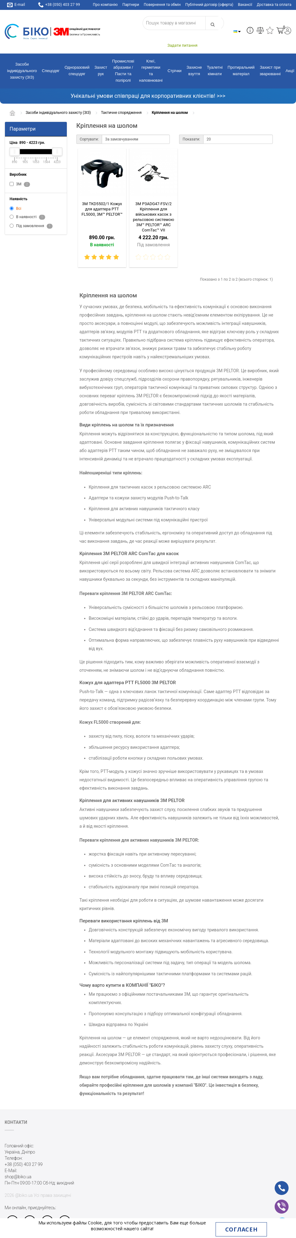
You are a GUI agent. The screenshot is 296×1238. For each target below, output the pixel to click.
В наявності (27, 217)
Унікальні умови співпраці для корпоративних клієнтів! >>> (148, 96)
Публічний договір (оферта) (209, 4)
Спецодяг (50, 70)
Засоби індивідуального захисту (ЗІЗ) (22, 71)
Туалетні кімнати (215, 70)
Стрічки (175, 70)
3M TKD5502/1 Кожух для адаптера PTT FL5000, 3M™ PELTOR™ (102, 209)
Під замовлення (31, 226)
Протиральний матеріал (241, 70)
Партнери (130, 4)
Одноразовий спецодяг (77, 70)
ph (277, 1184)
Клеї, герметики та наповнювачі (151, 71)
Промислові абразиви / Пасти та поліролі (123, 71)
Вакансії (245, 4)
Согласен (241, 1229)
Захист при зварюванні (270, 70)
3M (20, 184)
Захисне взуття (194, 70)
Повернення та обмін (162, 4)
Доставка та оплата (274, 4)
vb (277, 1202)
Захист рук (100, 70)
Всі (15, 208)
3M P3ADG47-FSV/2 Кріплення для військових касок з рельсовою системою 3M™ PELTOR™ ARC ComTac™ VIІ (153, 216)
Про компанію (105, 4)
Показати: (191, 139)
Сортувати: (89, 139)
